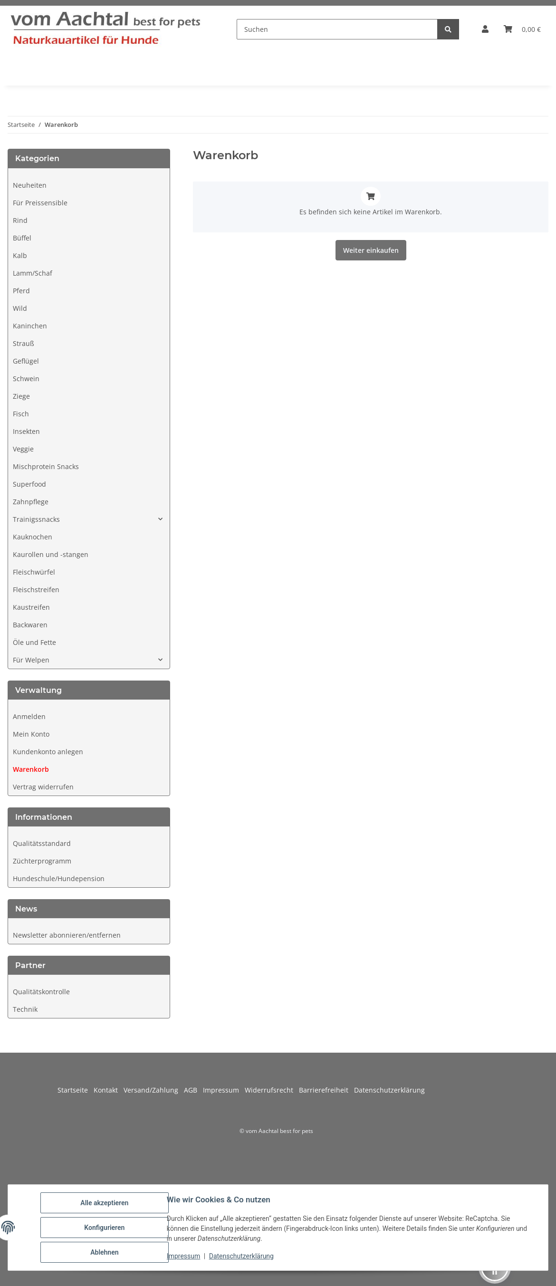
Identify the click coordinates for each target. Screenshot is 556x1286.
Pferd (21, 290)
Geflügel (26, 360)
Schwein (26, 378)
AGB (193, 1089)
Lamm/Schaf (32, 273)
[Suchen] (337, 29)
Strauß (23, 343)
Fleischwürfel (34, 571)
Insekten (26, 431)
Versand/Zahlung (154, 1089)
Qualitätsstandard (42, 843)
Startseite (76, 1089)
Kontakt (109, 1089)
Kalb (20, 255)
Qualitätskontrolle (41, 991)
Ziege (21, 396)
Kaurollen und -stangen (50, 554)
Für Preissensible (40, 202)
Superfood (29, 484)
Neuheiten (30, 185)
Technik (25, 1009)
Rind (20, 220)
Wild (20, 308)
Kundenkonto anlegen (48, 751)
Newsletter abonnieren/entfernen (67, 935)
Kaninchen (30, 325)
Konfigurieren (104, 1227)
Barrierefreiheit (326, 1089)
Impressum (183, 1256)
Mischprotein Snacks (46, 466)
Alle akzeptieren (104, 1203)
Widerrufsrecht (272, 1089)
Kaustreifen (31, 607)
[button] (485, 29)
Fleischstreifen (36, 589)
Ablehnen (104, 1252)
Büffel (22, 237)
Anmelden (29, 716)
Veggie (23, 448)
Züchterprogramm (42, 860)
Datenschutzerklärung (241, 1256)
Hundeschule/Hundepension (59, 878)
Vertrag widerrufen (43, 786)
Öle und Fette (34, 642)
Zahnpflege (30, 501)
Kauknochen (32, 536)
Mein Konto (31, 734)
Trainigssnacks (36, 519)
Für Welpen (31, 659)
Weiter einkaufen (371, 250)
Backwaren (30, 624)
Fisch (21, 413)
